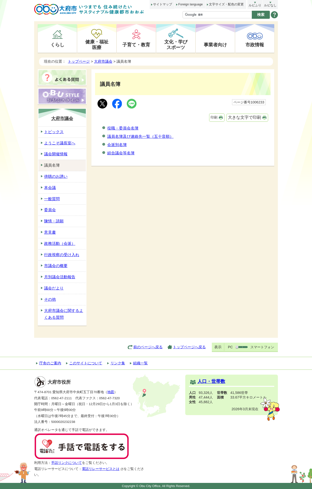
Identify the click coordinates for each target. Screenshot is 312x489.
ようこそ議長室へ (59, 143)
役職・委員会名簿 (122, 128)
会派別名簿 (117, 145)
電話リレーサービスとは (103, 469)
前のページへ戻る (148, 347)
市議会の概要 (56, 266)
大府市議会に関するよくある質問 (63, 314)
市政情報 (254, 44)
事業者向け (215, 44)
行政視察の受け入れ (61, 255)
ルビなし (270, 5)
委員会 (50, 210)
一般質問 (52, 199)
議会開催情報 (56, 154)
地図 (110, 392)
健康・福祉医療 (96, 44)
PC (230, 347)
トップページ (79, 61)
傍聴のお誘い (56, 176)
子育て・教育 (136, 44)
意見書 (50, 232)
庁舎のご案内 (50, 363)
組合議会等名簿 (121, 153)
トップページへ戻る (189, 347)
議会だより (54, 288)
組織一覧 (140, 363)
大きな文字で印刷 (244, 117)
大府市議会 (103, 61)
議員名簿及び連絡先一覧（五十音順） (140, 136)
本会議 (50, 188)
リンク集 (117, 363)
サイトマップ (162, 4)
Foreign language (190, 4)
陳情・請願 (54, 221)
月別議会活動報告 (59, 277)
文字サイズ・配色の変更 (226, 4)
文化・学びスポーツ (175, 44)
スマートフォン (262, 347)
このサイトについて (85, 363)
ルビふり (255, 5)
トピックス (54, 132)
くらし (57, 44)
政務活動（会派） (59, 243)
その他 (50, 299)
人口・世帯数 (211, 381)
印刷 (214, 117)
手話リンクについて (66, 463)
